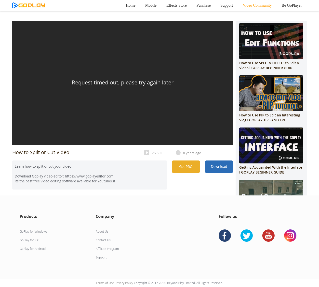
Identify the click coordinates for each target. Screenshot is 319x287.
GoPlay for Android (33, 249)
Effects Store (176, 5)
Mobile (151, 5)
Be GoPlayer (292, 5)
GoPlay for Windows (33, 231)
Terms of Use (105, 283)
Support (227, 5)
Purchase (204, 5)
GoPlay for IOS (30, 240)
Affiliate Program (107, 249)
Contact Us (103, 240)
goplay (28, 5)
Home (130, 5)
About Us (102, 231)
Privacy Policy (124, 283)
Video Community (257, 5)
